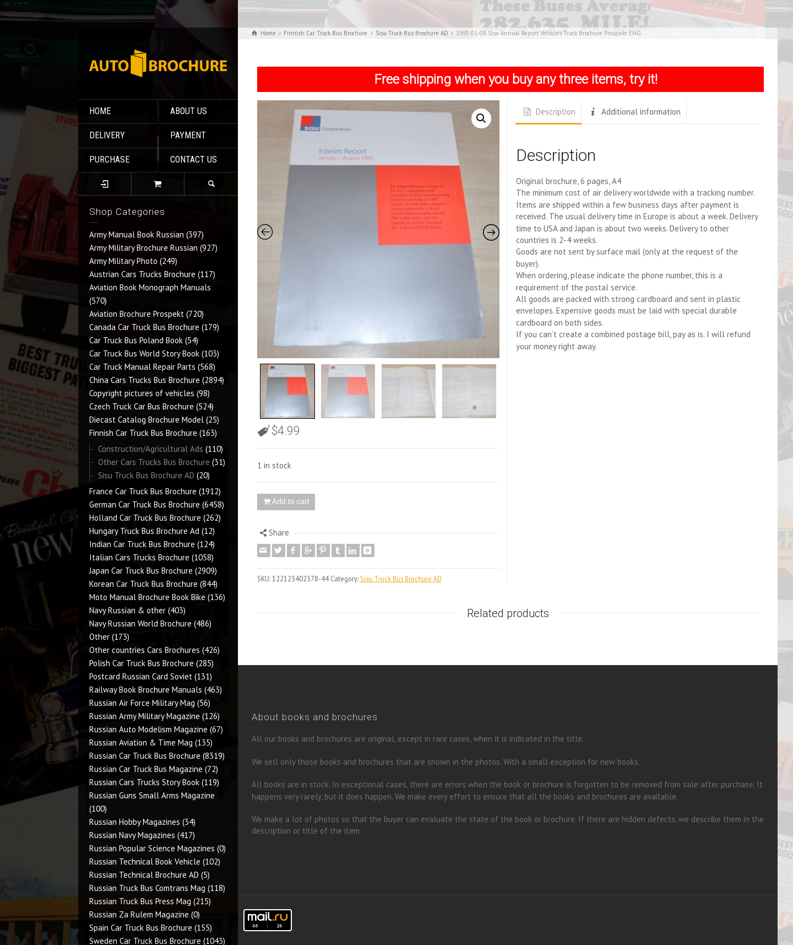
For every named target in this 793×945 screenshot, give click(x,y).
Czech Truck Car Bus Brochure (141, 406)
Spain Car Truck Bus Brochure (140, 927)
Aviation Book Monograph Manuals (150, 287)
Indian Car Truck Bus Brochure (142, 544)
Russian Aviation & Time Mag (141, 742)
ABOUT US (188, 111)
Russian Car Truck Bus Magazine (146, 769)
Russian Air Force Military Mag (142, 703)
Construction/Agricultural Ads (150, 449)
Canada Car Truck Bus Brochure (144, 327)
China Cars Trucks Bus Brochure (144, 380)
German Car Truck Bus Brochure (144, 504)
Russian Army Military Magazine (144, 716)
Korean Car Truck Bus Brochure (143, 584)
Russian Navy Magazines (132, 835)
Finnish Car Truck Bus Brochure (143, 433)
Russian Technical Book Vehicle (144, 861)
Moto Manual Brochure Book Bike (147, 597)
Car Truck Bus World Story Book (144, 353)
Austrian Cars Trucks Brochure (142, 274)
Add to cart (290, 501)
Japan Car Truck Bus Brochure (141, 570)
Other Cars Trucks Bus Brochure (154, 462)
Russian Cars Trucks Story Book (144, 782)
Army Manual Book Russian (136, 234)
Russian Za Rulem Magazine (139, 914)
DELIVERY (107, 135)
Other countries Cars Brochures (144, 650)
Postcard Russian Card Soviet (140, 676)
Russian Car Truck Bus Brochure (144, 755)
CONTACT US (193, 159)
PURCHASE (109, 159)
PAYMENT (188, 135)
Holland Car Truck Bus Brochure (145, 517)
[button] (481, 118)
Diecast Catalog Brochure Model (146, 419)
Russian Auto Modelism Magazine (148, 729)
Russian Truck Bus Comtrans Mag (147, 888)
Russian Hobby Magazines (134, 822)
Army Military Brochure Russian (143, 247)
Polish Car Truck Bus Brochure (141, 663)
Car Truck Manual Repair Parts (142, 366)
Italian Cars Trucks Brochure (139, 557)
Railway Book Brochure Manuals (145, 689)
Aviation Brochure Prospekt (136, 314)
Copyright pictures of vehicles (141, 393)
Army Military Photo (123, 261)
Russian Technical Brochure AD (144, 875)
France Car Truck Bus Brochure (143, 491)
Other (99, 636)
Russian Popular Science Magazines (152, 848)
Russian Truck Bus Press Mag (140, 901)
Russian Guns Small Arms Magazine (152, 795)
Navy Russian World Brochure (140, 623)
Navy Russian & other (127, 610)
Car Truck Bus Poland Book (136, 340)
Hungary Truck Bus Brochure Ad (144, 531)
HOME (100, 111)
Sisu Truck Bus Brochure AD (146, 475)
